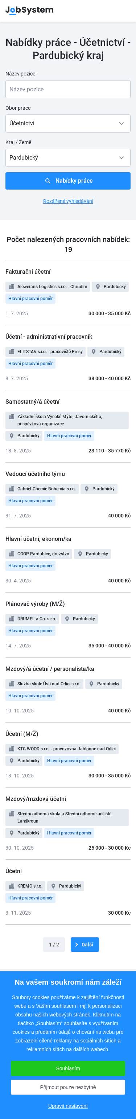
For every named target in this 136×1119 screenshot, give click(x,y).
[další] (85, 944)
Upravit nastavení (68, 1106)
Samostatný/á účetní (32, 401)
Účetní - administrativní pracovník (48, 336)
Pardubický (115, 286)
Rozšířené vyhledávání (68, 201)
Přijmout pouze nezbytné (68, 1087)
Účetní (13, 871)
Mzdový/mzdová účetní (35, 798)
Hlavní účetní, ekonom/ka (38, 538)
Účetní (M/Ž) (21, 733)
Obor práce (17, 108)
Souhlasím (68, 1068)
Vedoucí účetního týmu (35, 473)
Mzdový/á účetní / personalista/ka (49, 668)
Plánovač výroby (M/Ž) (35, 603)
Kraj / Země (18, 142)
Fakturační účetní (27, 271)
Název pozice (20, 74)
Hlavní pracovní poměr (30, 298)
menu (121, 11)
